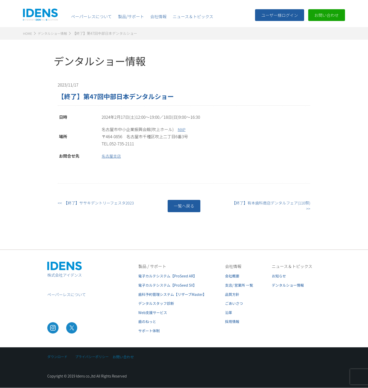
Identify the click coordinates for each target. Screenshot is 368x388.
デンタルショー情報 (288, 285)
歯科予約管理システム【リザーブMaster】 (172, 294)
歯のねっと (147, 321)
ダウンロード (58, 357)
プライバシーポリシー (94, 357)
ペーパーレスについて (91, 16)
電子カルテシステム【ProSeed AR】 (167, 276)
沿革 (228, 312)
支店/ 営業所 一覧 (239, 285)
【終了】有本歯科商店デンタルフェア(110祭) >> (270, 206)
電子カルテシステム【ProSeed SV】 (167, 285)
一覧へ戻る (184, 206)
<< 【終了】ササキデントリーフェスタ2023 (98, 203)
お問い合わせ (326, 15)
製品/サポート (131, 16)
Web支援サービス (152, 312)
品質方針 (232, 294)
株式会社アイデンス (65, 277)
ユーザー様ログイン (279, 15)
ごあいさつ (234, 303)
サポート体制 (149, 330)
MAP (182, 129)
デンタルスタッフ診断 (156, 303)
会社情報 (158, 16)
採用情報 (232, 321)
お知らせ (279, 276)
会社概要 (232, 276)
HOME (28, 33)
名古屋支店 (111, 156)
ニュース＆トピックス (193, 16)
